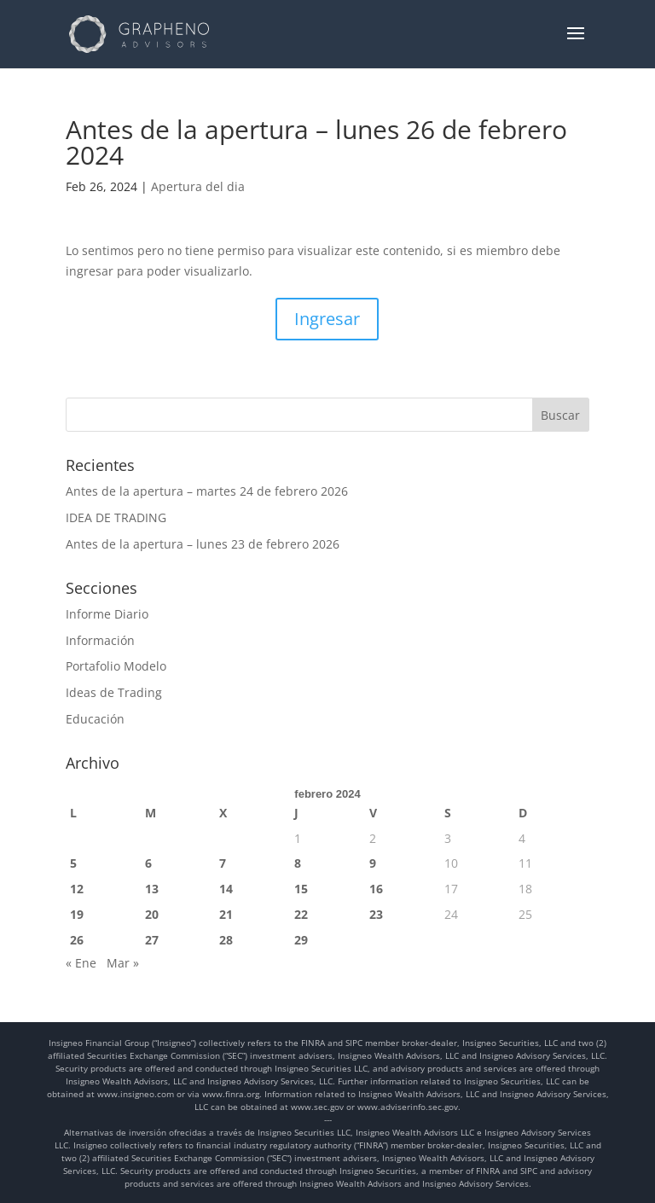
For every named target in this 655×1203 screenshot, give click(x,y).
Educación (95, 719)
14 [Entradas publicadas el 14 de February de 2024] (226, 888)
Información (100, 640)
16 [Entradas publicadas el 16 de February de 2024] (376, 888)
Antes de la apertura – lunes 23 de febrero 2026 (202, 544)
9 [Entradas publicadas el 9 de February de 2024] (372, 863)
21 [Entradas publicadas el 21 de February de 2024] (226, 914)
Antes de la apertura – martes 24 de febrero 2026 (207, 491)
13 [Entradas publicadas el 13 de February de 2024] (152, 888)
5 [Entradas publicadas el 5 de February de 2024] (73, 863)
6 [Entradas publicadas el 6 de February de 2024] (148, 863)
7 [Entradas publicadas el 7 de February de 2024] (222, 863)
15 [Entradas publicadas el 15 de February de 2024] (301, 888)
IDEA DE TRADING (116, 517)
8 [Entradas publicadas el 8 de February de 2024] (297, 863)
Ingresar (327, 318)
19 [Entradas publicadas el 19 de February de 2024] (77, 914)
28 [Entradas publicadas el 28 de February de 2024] (226, 940)
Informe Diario (107, 614)
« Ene (81, 963)
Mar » (123, 963)
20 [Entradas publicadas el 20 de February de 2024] (152, 914)
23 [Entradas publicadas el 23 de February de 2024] (376, 914)
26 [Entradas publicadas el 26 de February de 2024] (77, 940)
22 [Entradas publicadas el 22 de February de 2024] (301, 914)
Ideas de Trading (114, 692)
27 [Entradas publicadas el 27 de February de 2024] (152, 940)
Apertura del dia (198, 186)
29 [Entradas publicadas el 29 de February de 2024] (301, 940)
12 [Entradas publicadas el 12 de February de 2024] (77, 888)
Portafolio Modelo (116, 666)
